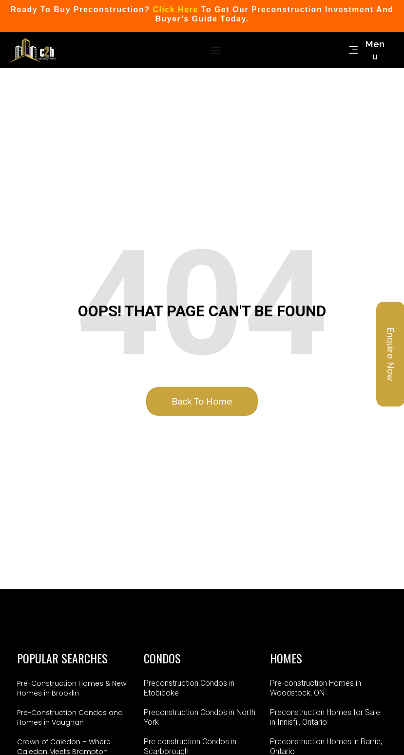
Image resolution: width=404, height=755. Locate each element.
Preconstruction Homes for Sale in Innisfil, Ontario (325, 717)
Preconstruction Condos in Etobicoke (189, 687)
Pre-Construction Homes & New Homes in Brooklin (71, 688)
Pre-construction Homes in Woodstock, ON (315, 687)
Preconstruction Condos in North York (199, 717)
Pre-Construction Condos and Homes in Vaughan (70, 717)
